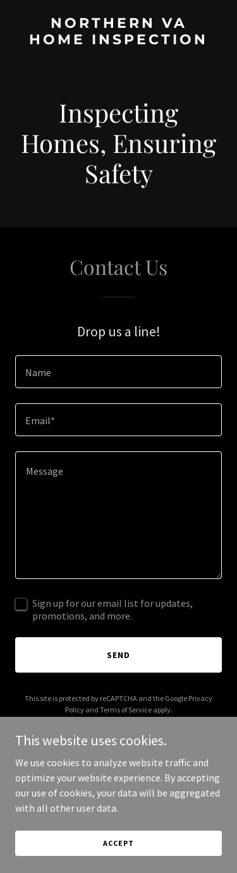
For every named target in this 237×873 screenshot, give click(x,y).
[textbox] (118, 371)
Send (118, 655)
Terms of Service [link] (126, 709)
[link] (118, 40)
